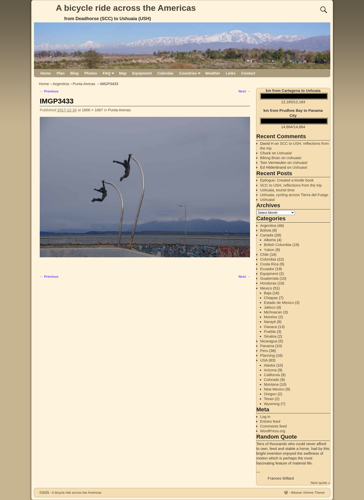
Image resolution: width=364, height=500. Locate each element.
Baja (267, 293)
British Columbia (277, 244)
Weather (212, 73)
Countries (191, 73)
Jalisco (269, 307)
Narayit (270, 321)
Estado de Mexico (279, 302)
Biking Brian (270, 158)
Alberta (270, 240)
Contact (248, 73)
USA (264, 360)
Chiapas (271, 298)
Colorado (271, 379)
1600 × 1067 (92, 110)
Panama (267, 346)
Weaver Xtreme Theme (308, 492)
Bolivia (265, 230)
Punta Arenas (84, 84)
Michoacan (273, 312)
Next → (244, 91)
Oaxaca (270, 327)
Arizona (270, 370)
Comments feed (273, 426)
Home (46, 73)
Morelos (270, 317)
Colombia (268, 259)
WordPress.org (272, 431)
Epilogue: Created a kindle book (287, 180)
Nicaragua (268, 341)
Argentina (61, 84)
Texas (269, 399)
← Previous (49, 91)
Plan (61, 73)
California (272, 375)
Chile (264, 254)
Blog (74, 73)
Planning (267, 355)
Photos (90, 73)
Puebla (270, 331)
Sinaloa (270, 336)
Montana (271, 384)
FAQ (109, 73)
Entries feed (270, 421)
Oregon (270, 394)
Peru (264, 350)
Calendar (165, 73)
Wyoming (271, 404)
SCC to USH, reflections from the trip (291, 185)
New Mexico (274, 389)
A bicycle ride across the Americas (126, 8)
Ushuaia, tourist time (277, 190)
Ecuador (267, 269)
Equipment (142, 73)
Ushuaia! (284, 153)
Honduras (268, 283)
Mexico (266, 288)
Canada (266, 235)
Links (230, 73)
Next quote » (320, 483)
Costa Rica (269, 264)
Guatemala (269, 278)
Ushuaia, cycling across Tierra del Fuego (294, 195)
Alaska (269, 365)
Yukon (269, 249)
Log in (265, 416)
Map (123, 73)
